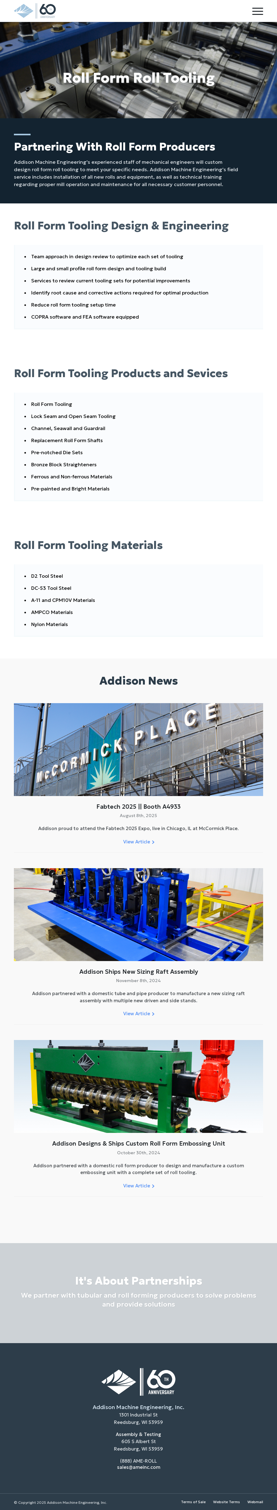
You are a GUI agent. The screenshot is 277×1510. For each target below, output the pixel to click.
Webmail (255, 1501)
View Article (138, 842)
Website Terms (226, 1501)
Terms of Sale (193, 1501)
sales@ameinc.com (138, 1467)
